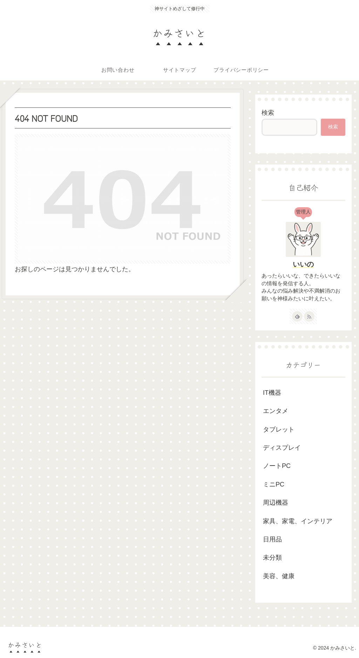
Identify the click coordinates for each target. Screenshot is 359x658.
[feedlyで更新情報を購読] (297, 316)
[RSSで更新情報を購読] (309, 316)
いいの (303, 264)
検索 (268, 112)
